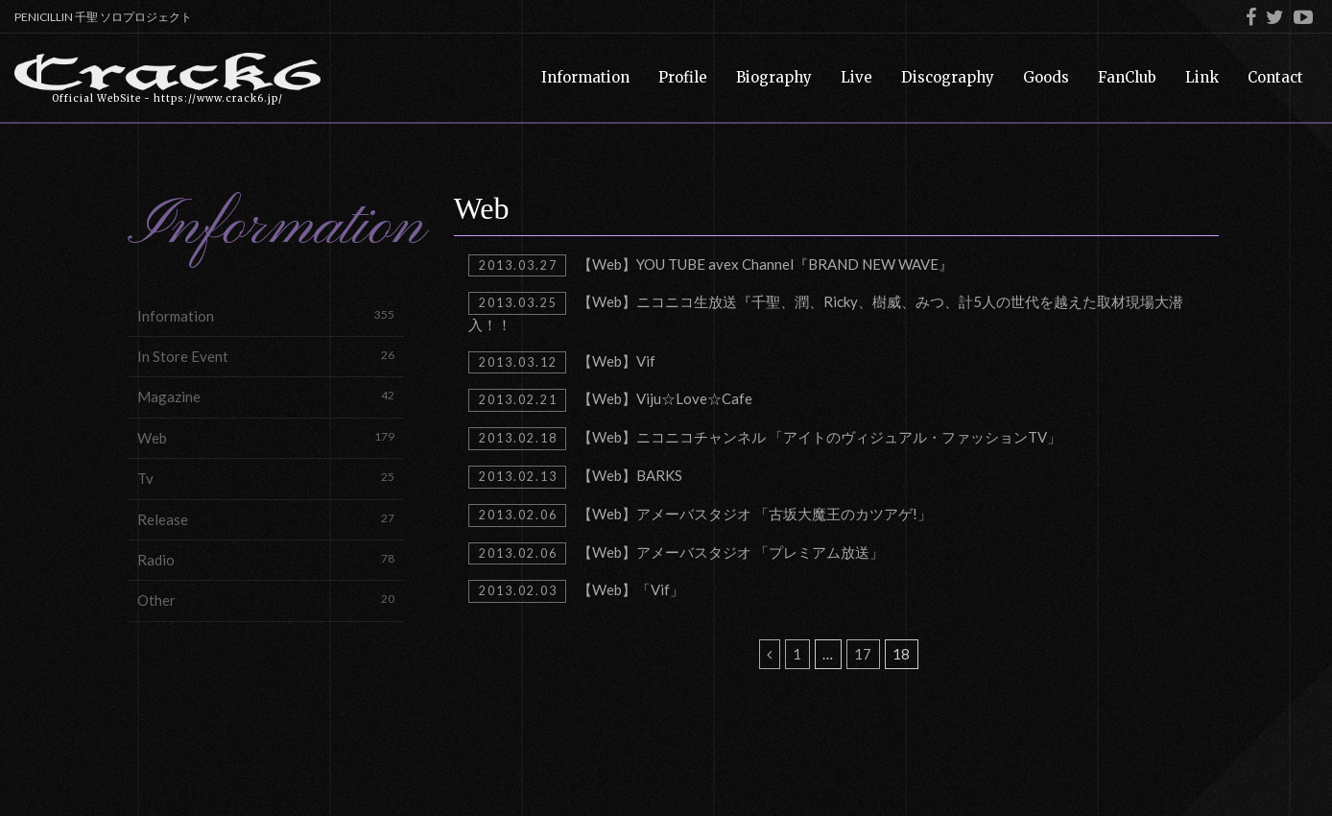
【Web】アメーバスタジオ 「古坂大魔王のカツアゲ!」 (700, 515)
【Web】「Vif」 (576, 591)
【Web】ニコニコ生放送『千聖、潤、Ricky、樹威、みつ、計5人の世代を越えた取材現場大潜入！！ (825, 312)
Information (265, 315)
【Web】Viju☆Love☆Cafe (610, 400)
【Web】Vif (561, 362)
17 (862, 653)
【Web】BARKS (575, 477)
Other (265, 599)
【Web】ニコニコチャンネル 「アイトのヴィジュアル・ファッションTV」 (764, 438)
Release (265, 519)
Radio (265, 559)
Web (265, 437)
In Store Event (265, 356)
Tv (265, 477)
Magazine (265, 396)
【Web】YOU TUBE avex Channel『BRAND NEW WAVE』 (710, 265)
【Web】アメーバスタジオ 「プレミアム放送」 (676, 553)
